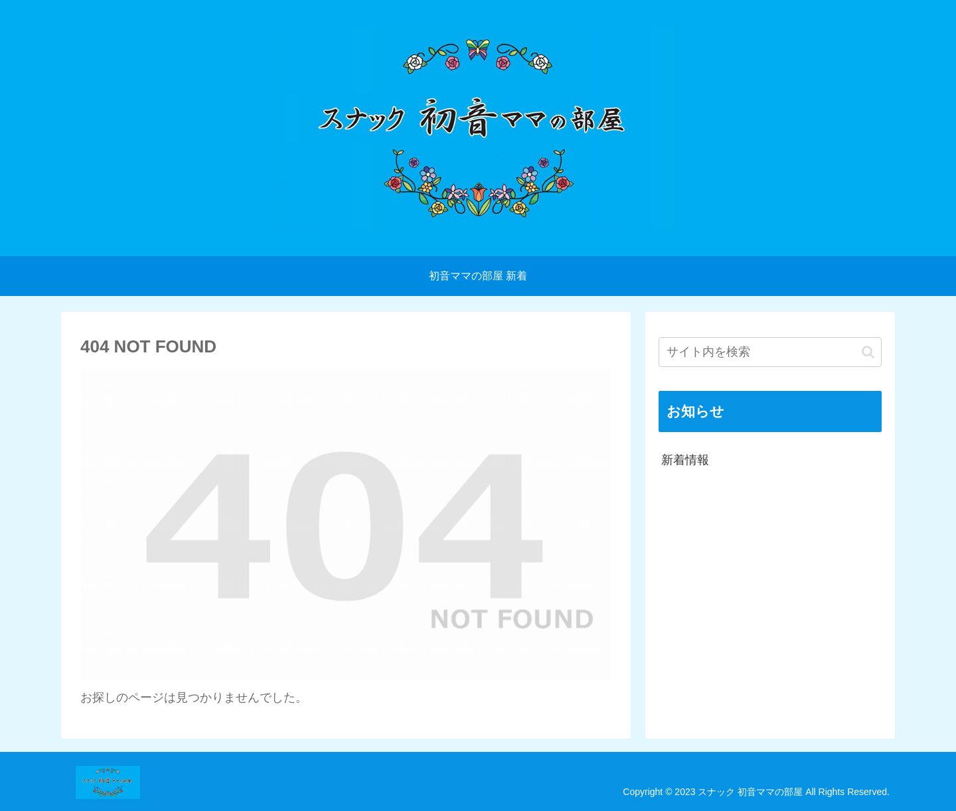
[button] (868, 352)
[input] (770, 352)
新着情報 (685, 460)
